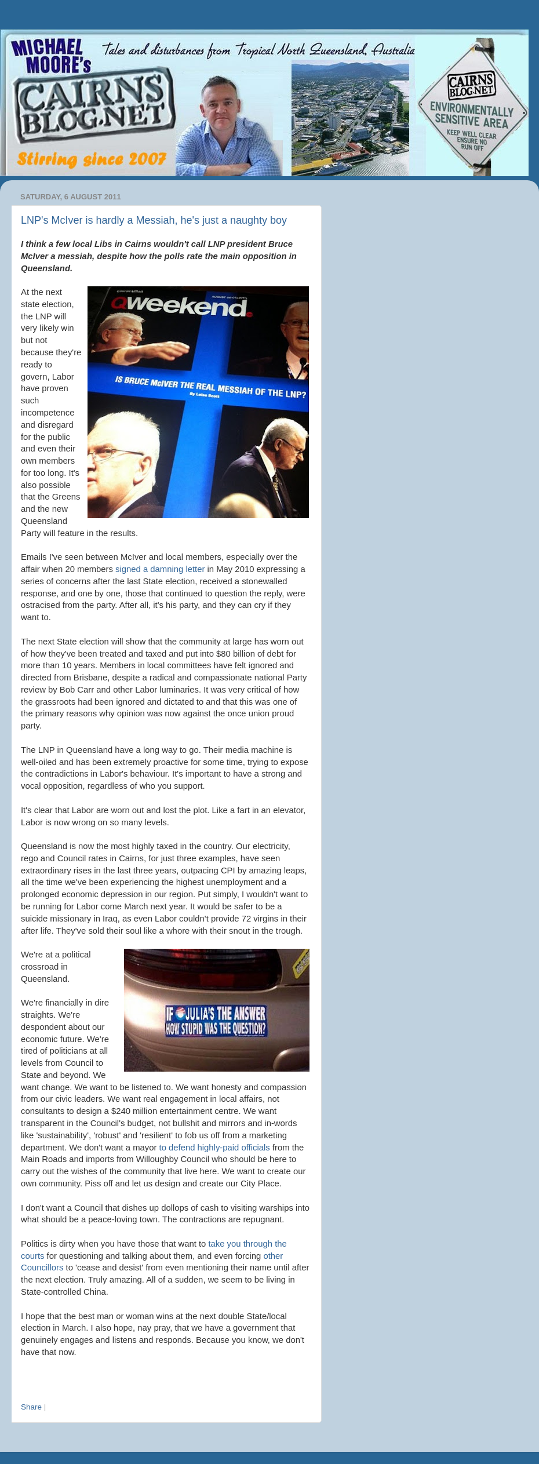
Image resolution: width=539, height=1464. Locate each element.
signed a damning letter (160, 569)
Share (31, 1407)
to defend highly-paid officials (214, 1147)
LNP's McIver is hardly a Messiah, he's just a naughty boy (154, 220)
